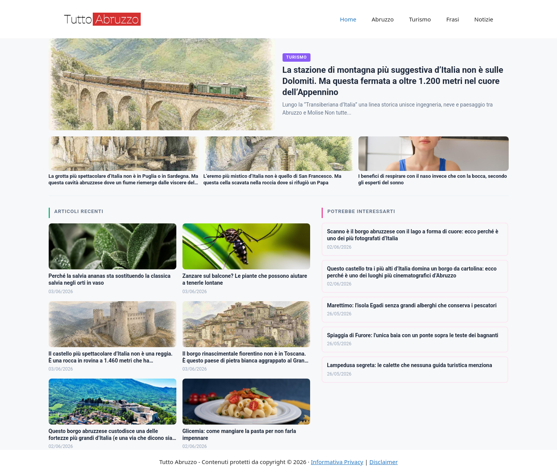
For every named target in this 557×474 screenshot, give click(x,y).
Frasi (452, 19)
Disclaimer (384, 462)
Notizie (483, 19)
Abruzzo (383, 19)
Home (348, 19)
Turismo (420, 19)
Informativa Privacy (337, 462)
